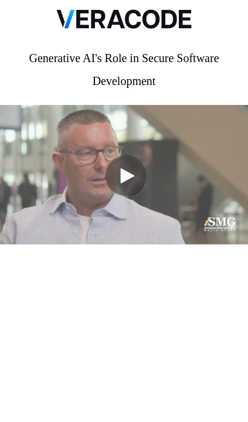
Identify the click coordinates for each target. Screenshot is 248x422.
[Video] (124, 174)
